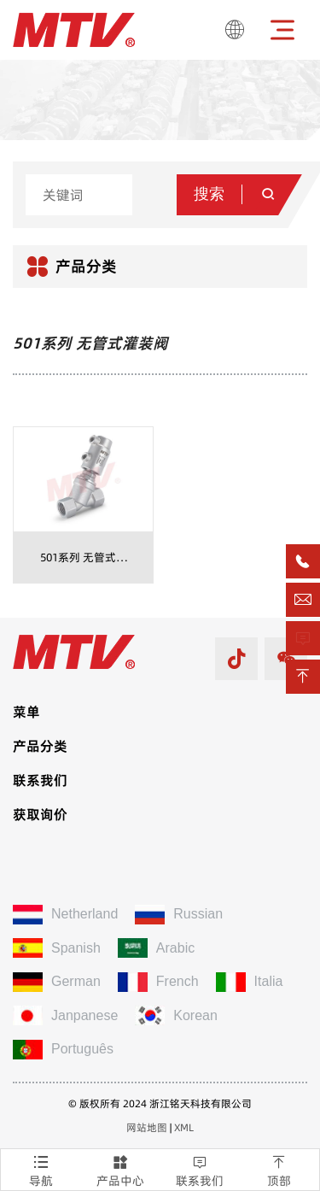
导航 (40, 1169)
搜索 (235, 194)
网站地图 (146, 1127)
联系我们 (200, 1169)
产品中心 (120, 1169)
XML (184, 1127)
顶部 (279, 1169)
